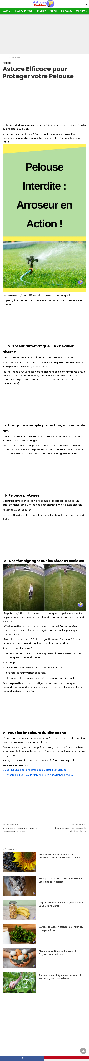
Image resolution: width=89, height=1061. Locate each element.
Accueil (7, 11)
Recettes (41, 11)
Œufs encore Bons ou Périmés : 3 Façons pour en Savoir (57, 952)
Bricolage (66, 11)
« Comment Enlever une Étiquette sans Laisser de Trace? (20, 830)
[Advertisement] (44, 34)
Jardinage (81, 11)
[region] (44, 100)
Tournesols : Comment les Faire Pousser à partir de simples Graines (59, 856)
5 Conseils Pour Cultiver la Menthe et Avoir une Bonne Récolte (38, 775)
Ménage (54, 11)
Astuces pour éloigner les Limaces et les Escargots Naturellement (60, 976)
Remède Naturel (23, 11)
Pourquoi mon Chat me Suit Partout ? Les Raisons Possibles (60, 880)
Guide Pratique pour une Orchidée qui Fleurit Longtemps (34, 769)
